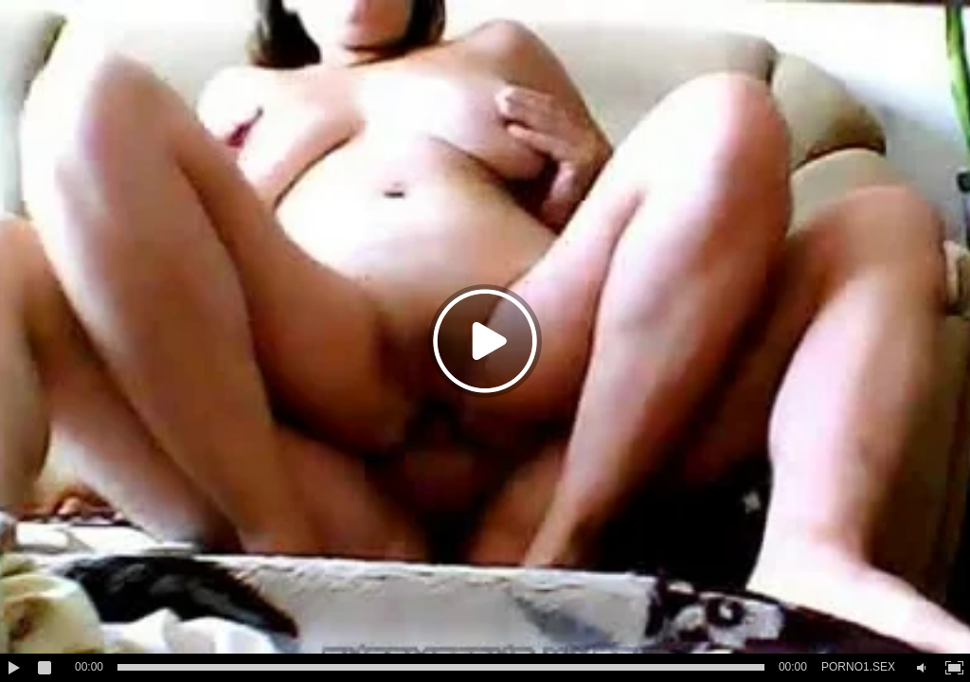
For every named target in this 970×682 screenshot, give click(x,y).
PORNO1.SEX (858, 666)
